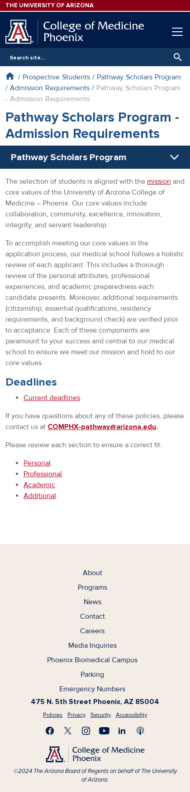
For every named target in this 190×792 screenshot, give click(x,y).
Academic (39, 484)
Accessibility (131, 715)
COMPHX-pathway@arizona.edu (102, 426)
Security (100, 715)
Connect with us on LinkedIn (122, 731)
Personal (37, 463)
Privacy (76, 715)
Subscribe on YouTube (104, 731)
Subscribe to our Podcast (140, 731)
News (92, 601)
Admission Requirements (50, 88)
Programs (92, 587)
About (92, 572)
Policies (52, 715)
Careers (92, 631)
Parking (92, 674)
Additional (40, 495)
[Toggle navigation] (177, 31)
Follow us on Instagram (86, 731)
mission (159, 181)
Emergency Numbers (92, 689)
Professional (43, 474)
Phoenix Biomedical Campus (92, 660)
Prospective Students (56, 77)
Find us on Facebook (50, 731)
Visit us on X (68, 731)
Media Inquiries (92, 645)
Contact (92, 616)
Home (9, 76)
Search (175, 57)
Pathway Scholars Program (139, 77)
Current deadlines (52, 397)
